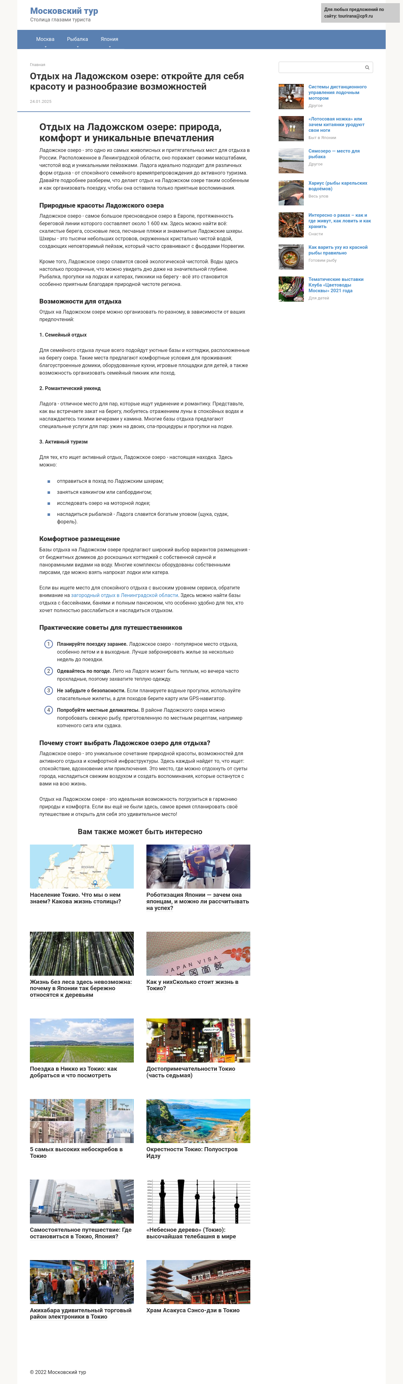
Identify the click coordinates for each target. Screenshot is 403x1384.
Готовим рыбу (323, 260)
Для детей (319, 297)
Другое (316, 105)
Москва (45, 39)
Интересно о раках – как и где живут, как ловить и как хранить (340, 220)
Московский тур (64, 11)
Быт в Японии (322, 137)
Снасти (316, 233)
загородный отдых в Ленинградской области (124, 595)
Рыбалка (77, 39)
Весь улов (318, 195)
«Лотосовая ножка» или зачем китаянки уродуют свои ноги (337, 124)
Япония (109, 39)
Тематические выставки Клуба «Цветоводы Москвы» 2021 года (336, 284)
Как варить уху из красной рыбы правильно (338, 250)
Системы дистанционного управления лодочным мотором (338, 92)
